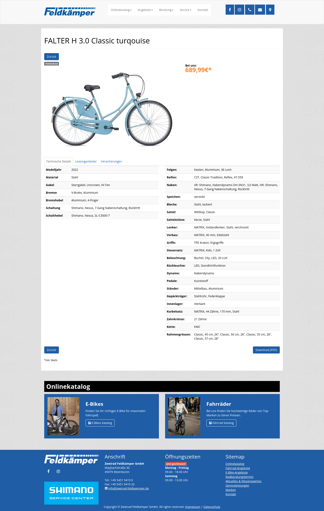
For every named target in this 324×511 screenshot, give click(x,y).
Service (185, 10)
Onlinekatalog (121, 10)
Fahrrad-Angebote (238, 468)
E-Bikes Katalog (100, 423)
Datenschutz (211, 507)
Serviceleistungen (237, 485)
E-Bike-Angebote (237, 472)
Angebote (145, 10)
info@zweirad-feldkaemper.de (128, 488)
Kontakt (203, 10)
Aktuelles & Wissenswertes (244, 481)
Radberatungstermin (240, 477)
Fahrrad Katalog (221, 423)
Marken (231, 490)
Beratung (166, 10)
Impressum (192, 507)
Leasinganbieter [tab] (86, 161)
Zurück (51, 57)
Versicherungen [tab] (111, 161)
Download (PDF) (266, 350)
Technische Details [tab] (58, 161)
